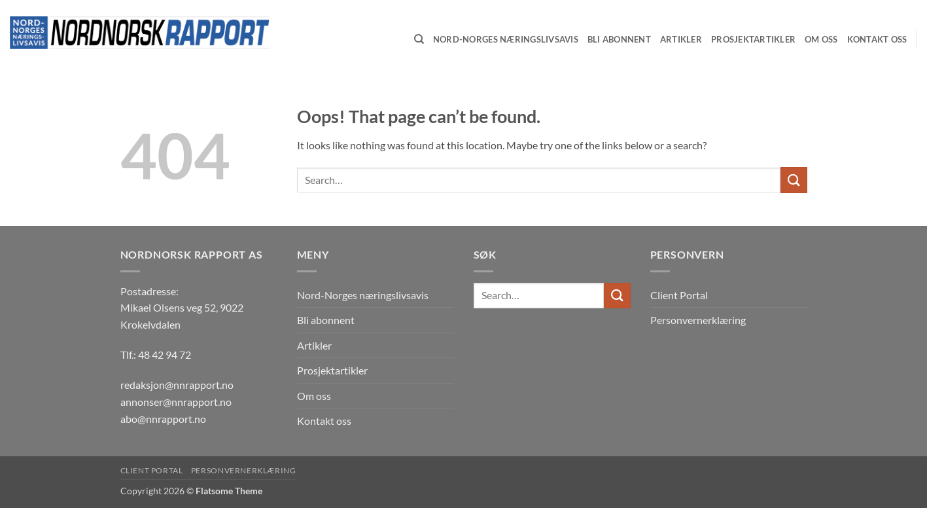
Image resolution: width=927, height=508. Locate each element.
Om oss (314, 396)
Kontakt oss (324, 420)
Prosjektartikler (332, 370)
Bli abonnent (326, 320)
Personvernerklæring (698, 320)
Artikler (314, 345)
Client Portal (679, 295)
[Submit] (793, 179)
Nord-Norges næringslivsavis (363, 295)
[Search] (419, 39)
